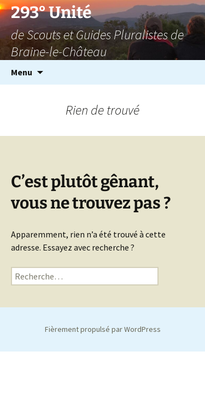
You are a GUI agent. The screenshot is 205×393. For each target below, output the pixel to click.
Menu (21, 72)
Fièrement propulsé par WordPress (103, 329)
